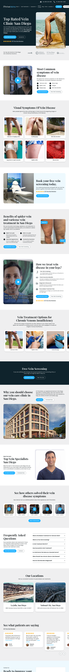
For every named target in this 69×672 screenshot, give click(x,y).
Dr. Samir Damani (9, 473)
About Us (39, 399)
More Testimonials (34, 520)
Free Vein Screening (10, 37)
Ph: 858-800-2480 (61, 1)
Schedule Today (29, 377)
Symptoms (21, 37)
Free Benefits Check (10, 246)
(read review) (8, 640)
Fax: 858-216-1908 (47, 1)
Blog (43, 6)
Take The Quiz (40, 377)
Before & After (39, 6)
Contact (59, 6)
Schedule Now (49, 399)
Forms (46, 6)
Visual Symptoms (42, 91)
